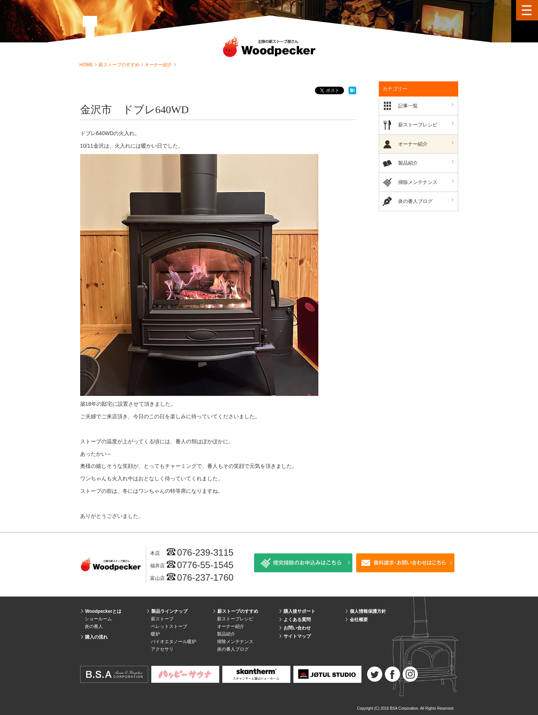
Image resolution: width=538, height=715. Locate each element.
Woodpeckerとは (103, 611)
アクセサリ (162, 649)
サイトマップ (297, 636)
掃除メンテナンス (427, 182)
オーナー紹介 (159, 64)
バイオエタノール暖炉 (173, 641)
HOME (86, 64)
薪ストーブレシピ (427, 124)
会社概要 (359, 619)
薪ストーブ (162, 619)
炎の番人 (94, 626)
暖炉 (155, 634)
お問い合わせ (297, 628)
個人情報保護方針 (368, 611)
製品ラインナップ (169, 611)
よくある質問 (297, 619)
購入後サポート (299, 611)
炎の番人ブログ (427, 201)
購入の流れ (96, 637)
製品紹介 (427, 162)
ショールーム (98, 619)
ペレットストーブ (169, 626)
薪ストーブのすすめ (120, 64)
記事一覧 (427, 105)
